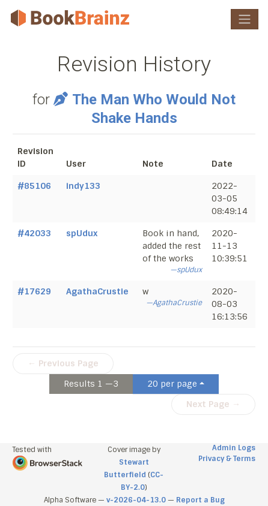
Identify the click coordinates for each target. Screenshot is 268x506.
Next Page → (213, 404)
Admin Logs (233, 448)
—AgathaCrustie (174, 303)
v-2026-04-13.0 (136, 500)
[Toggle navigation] (244, 19)
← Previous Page (63, 363)
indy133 (83, 185)
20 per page (172, 383)
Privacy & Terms (226, 458)
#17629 (34, 291)
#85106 (34, 185)
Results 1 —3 (91, 383)
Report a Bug (200, 500)
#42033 (34, 233)
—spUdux (186, 270)
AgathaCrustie (97, 291)
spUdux (81, 233)
